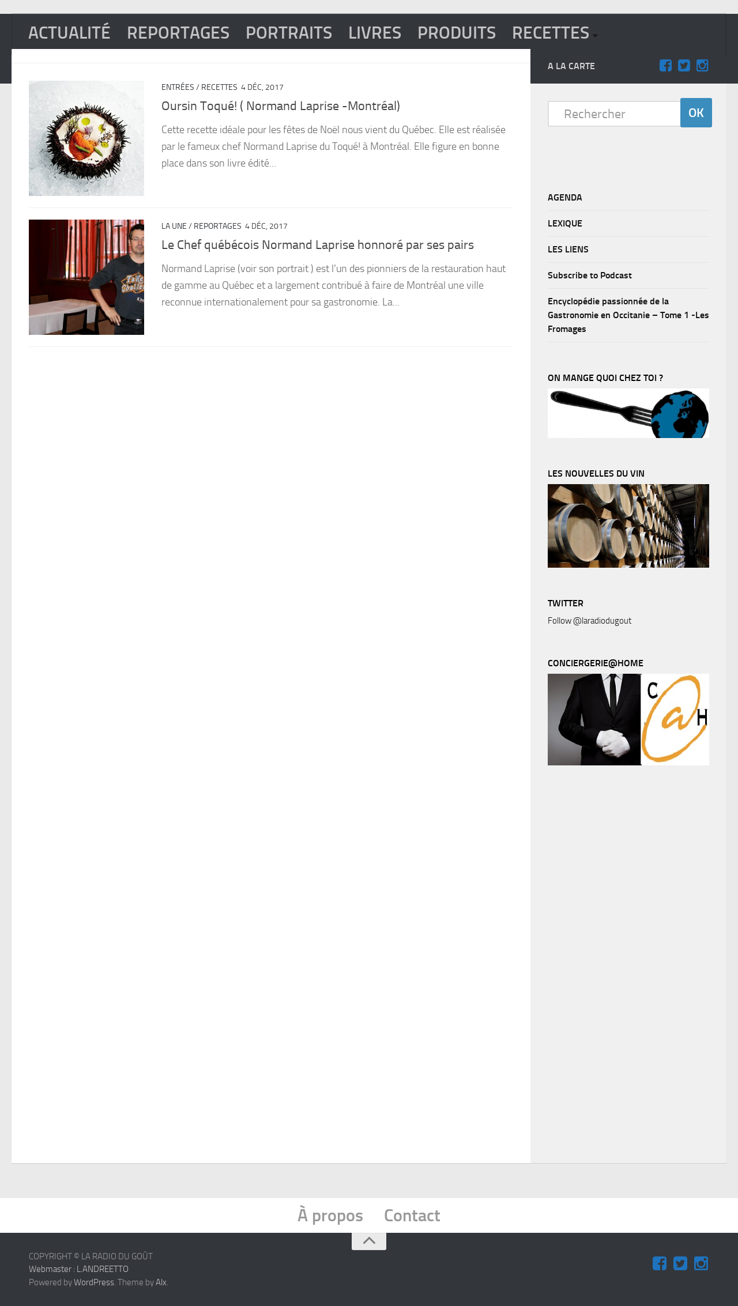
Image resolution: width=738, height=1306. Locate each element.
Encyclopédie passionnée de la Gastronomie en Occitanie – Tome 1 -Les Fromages (628, 315)
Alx (161, 1282)
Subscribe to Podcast (590, 275)
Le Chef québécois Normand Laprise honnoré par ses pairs (317, 244)
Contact (412, 1215)
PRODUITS (456, 32)
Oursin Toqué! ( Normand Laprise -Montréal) (280, 106)
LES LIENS (568, 249)
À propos (330, 1215)
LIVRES (374, 32)
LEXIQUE (565, 223)
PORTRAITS (289, 32)
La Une (174, 226)
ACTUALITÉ (69, 32)
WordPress (94, 1282)
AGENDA (565, 197)
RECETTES (550, 32)
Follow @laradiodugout (589, 621)
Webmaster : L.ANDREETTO (79, 1269)
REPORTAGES (178, 32)
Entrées (177, 87)
